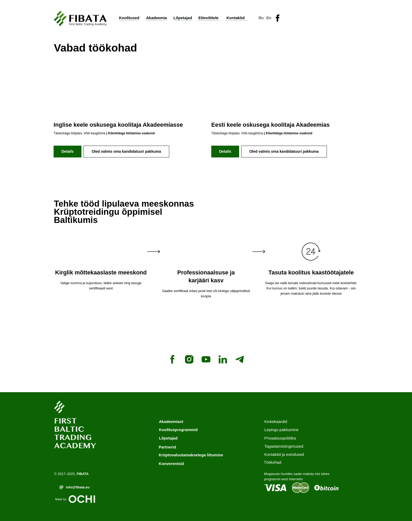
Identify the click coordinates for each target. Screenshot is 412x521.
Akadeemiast (171, 421)
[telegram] (239, 359)
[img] (277, 18)
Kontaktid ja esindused (284, 454)
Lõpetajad (182, 18)
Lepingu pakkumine (281, 429)
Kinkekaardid (275, 421)
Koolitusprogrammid (178, 429)
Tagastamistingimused (283, 446)
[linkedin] (223, 359)
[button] (324, 17)
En (268, 18)
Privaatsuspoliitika (280, 438)
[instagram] (189, 359)
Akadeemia (156, 18)
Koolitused (129, 18)
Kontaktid (235, 18)
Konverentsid (171, 463)
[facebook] (172, 359)
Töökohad (272, 462)
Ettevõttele (208, 18)
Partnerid (167, 447)
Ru (261, 18)
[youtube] (206, 359)
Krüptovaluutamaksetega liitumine (191, 455)
